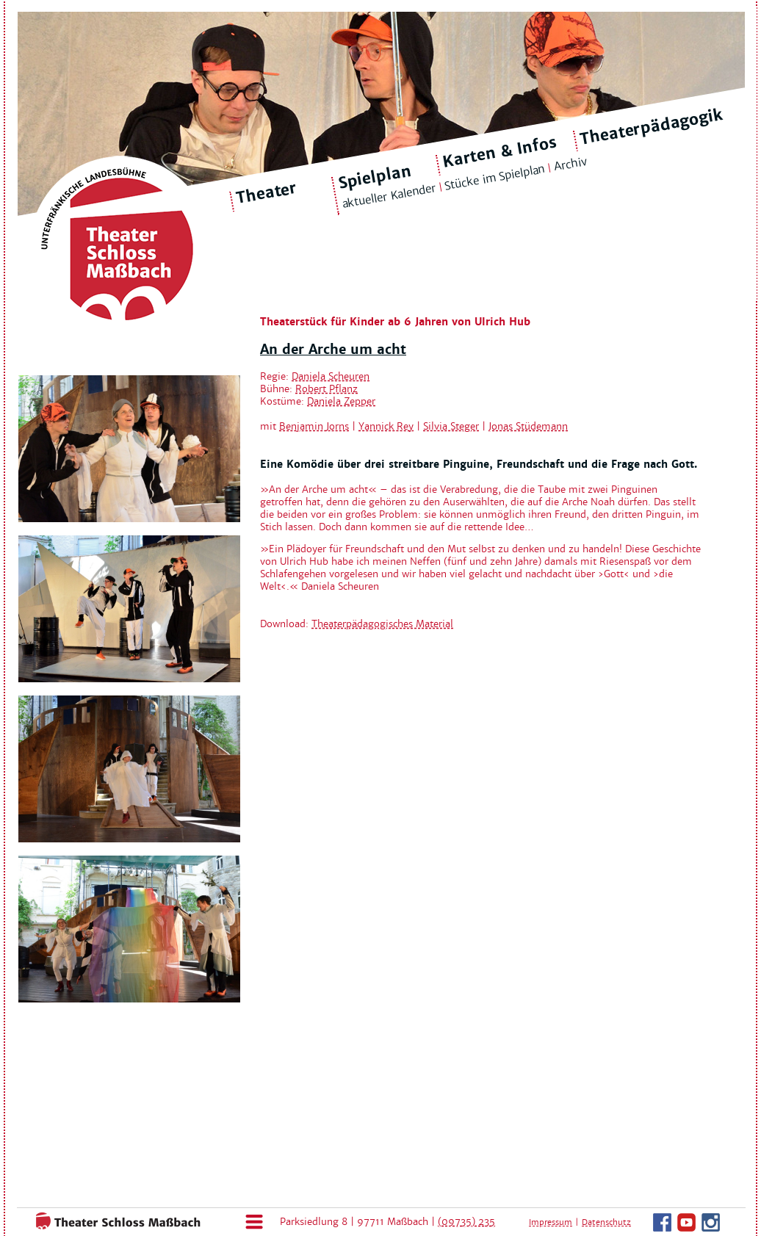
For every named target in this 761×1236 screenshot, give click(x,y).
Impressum (550, 1222)
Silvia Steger (451, 426)
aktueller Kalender (388, 196)
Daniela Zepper (341, 401)
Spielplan (374, 177)
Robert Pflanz (326, 389)
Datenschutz (606, 1222)
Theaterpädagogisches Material (382, 624)
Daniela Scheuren (330, 376)
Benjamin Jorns (314, 426)
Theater (266, 193)
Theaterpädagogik (651, 127)
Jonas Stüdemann (528, 426)
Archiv (570, 164)
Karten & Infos (499, 151)
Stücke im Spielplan (495, 177)
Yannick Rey (386, 426)
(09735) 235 (466, 1221)
